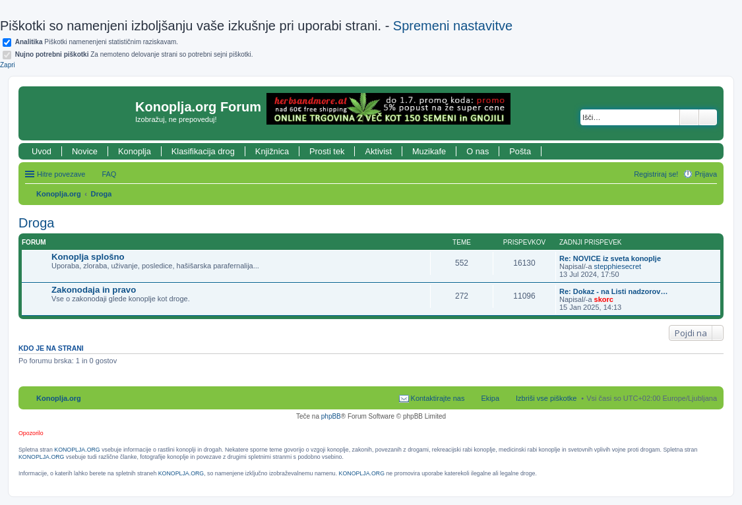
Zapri (7, 65)
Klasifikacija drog (203, 151)
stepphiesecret (618, 266)
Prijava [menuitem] (706, 174)
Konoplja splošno (88, 257)
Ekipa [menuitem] (490, 398)
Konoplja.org (58, 194)
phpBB (331, 416)
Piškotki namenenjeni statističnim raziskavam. (96, 41)
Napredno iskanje (708, 117)
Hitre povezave (61, 174)
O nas (477, 151)
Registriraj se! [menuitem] (656, 174)
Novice (85, 151)
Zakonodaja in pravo (93, 290)
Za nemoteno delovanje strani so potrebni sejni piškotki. (134, 54)
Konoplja (134, 151)
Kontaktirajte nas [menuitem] (438, 398)
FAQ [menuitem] (109, 174)
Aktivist (378, 151)
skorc (603, 299)
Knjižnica (272, 151)
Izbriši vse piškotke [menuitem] (546, 398)
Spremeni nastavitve (452, 25)
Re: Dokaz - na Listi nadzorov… (613, 291)
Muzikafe (429, 151)
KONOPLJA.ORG (77, 449)
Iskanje (689, 117)
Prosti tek (326, 151)
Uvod (41, 151)
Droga (101, 194)
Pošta (520, 151)
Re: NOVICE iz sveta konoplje (610, 258)
